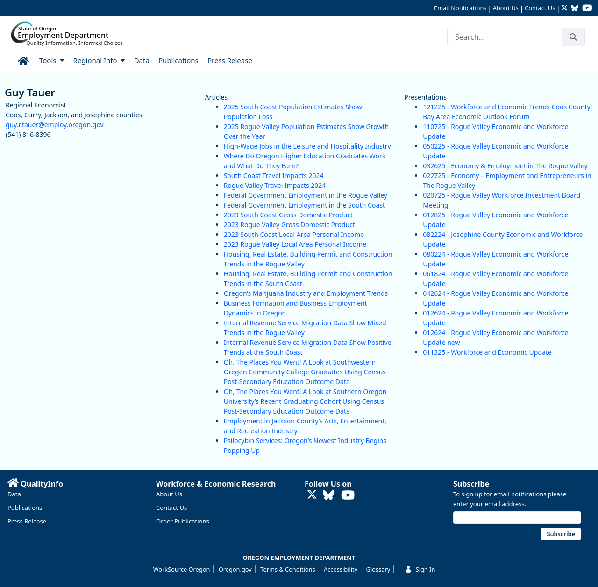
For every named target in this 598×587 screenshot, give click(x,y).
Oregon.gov (235, 569)
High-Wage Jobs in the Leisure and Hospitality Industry (307, 146)
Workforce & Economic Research (216, 484)
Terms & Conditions (287, 569)
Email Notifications (460, 8)
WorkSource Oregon (181, 569)
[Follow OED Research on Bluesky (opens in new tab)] (574, 9)
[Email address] (517, 517)
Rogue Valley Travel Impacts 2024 (275, 185)
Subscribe (471, 484)
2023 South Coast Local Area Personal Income (294, 234)
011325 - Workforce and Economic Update (487, 352)
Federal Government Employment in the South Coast (304, 204)
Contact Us (540, 8)
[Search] (504, 37)
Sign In (420, 569)
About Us (506, 8)
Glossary (378, 569)
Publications (24, 507)
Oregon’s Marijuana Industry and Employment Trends (306, 293)
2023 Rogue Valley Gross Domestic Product (289, 224)
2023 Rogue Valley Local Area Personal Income (295, 244)
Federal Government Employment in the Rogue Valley (305, 195)
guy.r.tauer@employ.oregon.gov (55, 124)
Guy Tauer (30, 92)
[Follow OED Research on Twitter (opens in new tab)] (566, 9)
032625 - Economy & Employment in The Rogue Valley (505, 165)
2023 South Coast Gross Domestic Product (288, 214)
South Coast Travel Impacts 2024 (274, 175)
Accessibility (340, 569)
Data (14, 494)
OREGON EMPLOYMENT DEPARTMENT (299, 557)
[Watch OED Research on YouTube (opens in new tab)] (587, 9)
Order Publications (182, 521)
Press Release (26, 521)
